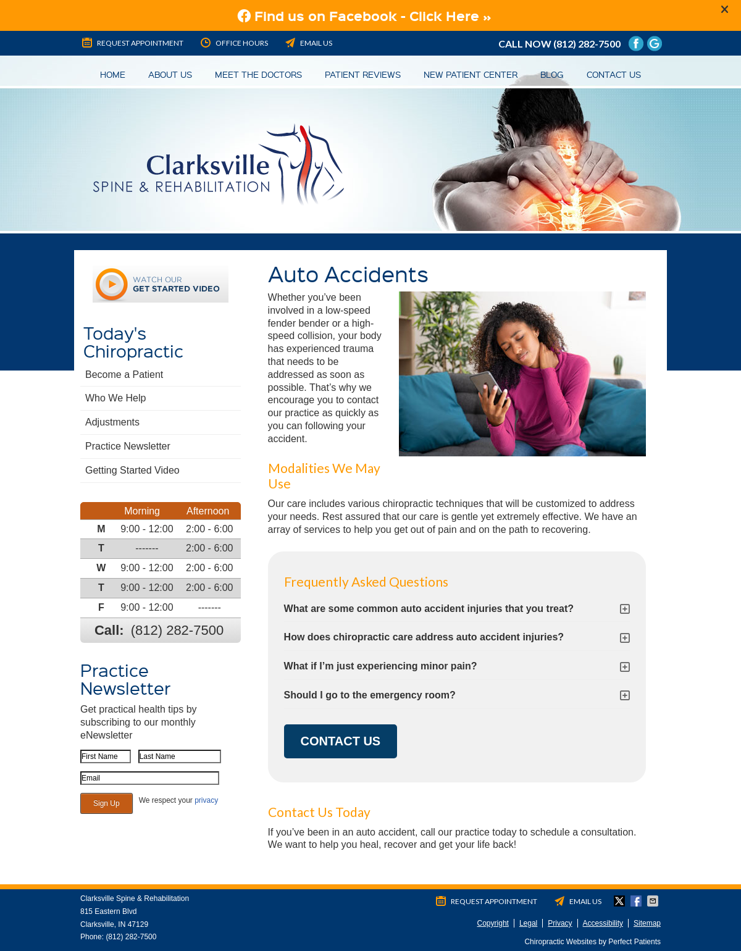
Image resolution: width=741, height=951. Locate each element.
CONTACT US (341, 741)
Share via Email (654, 901)
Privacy (560, 923)
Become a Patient (124, 374)
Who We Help (115, 398)
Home (112, 74)
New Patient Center (470, 74)
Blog (552, 74)
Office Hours (233, 42)
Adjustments (112, 422)
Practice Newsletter (127, 446)
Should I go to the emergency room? (370, 695)
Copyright (493, 923)
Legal (528, 923)
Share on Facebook (637, 901)
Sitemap (647, 923)
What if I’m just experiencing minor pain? (380, 666)
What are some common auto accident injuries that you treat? (429, 608)
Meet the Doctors (258, 74)
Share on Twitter (620, 901)
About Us (170, 74)
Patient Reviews (363, 74)
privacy (206, 800)
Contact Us (614, 74)
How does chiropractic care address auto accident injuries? (424, 637)
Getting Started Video (132, 470)
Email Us (307, 42)
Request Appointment (131, 42)
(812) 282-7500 (587, 43)
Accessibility (603, 923)
